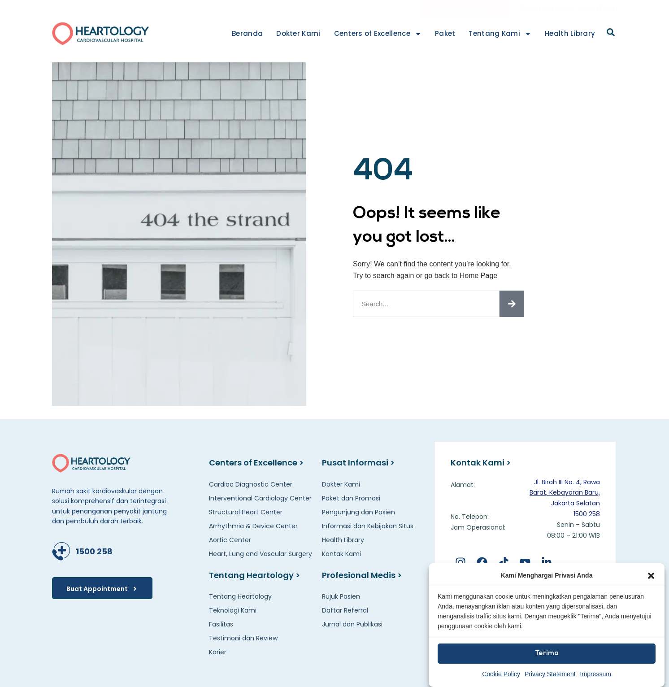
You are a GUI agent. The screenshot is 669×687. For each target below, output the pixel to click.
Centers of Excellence (377, 34)
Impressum (595, 674)
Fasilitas (221, 624)
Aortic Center (230, 539)
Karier (217, 652)
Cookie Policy (501, 674)
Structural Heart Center (245, 512)
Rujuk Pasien (341, 596)
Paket (445, 33)
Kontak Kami (597, 8)
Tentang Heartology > (254, 575)
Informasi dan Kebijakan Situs (367, 526)
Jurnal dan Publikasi (352, 624)
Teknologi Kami (232, 610)
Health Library (570, 33)
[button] (651, 575)
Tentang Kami (500, 34)
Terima (547, 653)
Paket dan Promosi (351, 498)
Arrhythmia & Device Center (253, 526)
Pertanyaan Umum (547, 8)
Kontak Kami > (481, 462)
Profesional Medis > (362, 575)
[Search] (512, 304)
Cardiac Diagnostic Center (250, 484)
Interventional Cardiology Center (260, 498)
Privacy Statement (550, 674)
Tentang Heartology (240, 596)
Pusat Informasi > (358, 462)
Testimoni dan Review (243, 638)
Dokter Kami (298, 33)
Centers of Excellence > (256, 462)
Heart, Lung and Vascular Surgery (260, 553)
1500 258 (94, 551)
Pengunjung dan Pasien (358, 512)
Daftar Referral (345, 610)
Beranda (247, 33)
